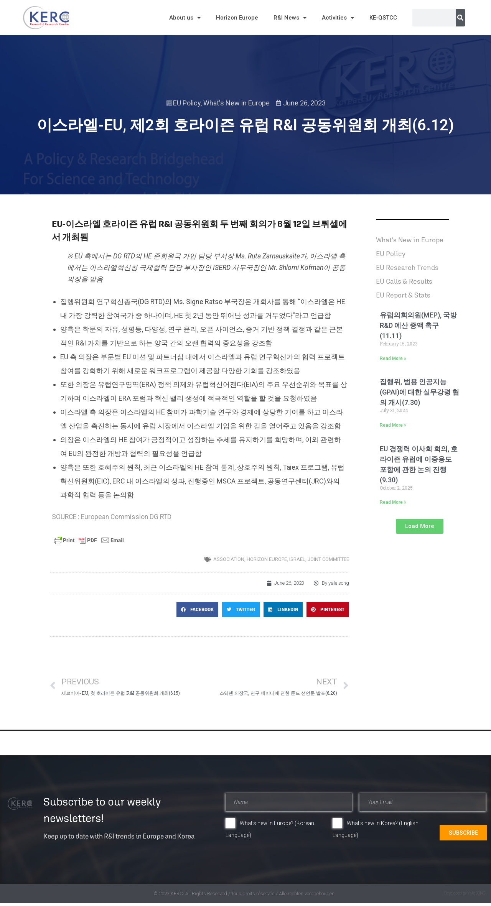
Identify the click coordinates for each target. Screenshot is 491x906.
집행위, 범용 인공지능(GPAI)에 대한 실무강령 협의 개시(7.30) (419, 392)
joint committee (328, 559)
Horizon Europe (237, 17)
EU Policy (187, 103)
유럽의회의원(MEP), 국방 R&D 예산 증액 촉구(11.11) (418, 325)
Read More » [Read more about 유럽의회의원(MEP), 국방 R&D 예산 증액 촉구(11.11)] (393, 358)
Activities (338, 18)
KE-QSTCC (383, 17)
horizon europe (267, 559)
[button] (197, 609)
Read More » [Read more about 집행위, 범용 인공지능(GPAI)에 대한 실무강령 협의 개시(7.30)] (393, 425)
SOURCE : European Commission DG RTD (111, 517)
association (228, 559)
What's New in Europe (236, 103)
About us (185, 18)
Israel (297, 559)
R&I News (290, 18)
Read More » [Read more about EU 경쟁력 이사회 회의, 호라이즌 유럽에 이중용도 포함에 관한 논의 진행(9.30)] (393, 502)
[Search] (460, 17)
